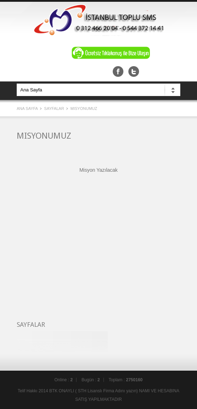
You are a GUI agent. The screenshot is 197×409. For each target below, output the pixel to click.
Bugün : (90, 380)
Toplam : (126, 380)
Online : (63, 380)
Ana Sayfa (28, 108)
